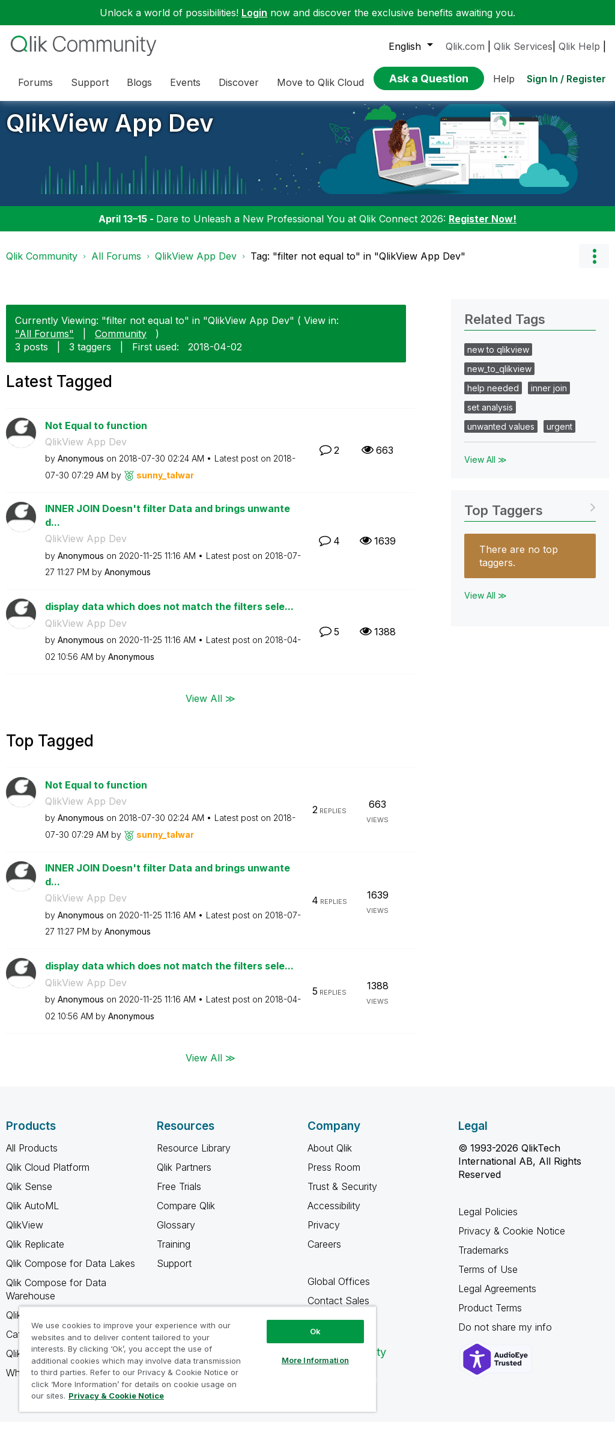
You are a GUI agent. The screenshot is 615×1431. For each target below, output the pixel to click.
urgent (559, 435)
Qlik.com (465, 46)
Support (174, 1272)
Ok (315, 1331)
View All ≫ (210, 707)
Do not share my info (506, 1336)
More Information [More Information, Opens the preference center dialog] (315, 1360)
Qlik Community (41, 265)
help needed (493, 397)
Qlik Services (523, 46)
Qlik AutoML (32, 1215)
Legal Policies (488, 1221)
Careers (324, 1253)
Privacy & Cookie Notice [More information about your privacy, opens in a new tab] (116, 1395)
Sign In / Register (566, 79)
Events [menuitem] (185, 82)
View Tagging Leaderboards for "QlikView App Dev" (530, 515)
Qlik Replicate (35, 1253)
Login (254, 13)
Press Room (334, 1176)
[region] (197, 1359)
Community (121, 343)
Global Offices (339, 1290)
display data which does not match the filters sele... (169, 615)
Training (173, 1253)
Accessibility (334, 1215)
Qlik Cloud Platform (47, 1176)
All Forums (116, 265)
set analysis (490, 416)
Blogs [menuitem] (139, 82)
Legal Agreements (497, 1298)
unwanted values (501, 435)
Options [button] (594, 265)
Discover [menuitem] (239, 82)
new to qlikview (498, 358)
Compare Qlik (186, 1215)
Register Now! (483, 228)
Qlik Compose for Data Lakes (70, 1272)
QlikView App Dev (109, 132)
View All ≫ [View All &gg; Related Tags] (485, 468)
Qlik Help (579, 46)
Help (504, 79)
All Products (32, 1157)
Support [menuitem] (90, 82)
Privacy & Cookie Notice (511, 1240)
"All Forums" (44, 343)
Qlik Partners (184, 1176)
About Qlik (330, 1157)
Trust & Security (342, 1195)
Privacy (324, 1234)
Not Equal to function (96, 435)
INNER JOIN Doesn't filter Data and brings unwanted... (167, 524)
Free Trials (179, 1195)
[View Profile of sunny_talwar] (165, 484)
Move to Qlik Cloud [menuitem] (320, 82)
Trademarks (483, 1259)
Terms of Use (488, 1278)
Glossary (176, 1234)
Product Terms (490, 1317)
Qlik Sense (29, 1195)
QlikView (24, 1234)
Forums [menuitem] (35, 82)
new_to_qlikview (499, 378)
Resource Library (194, 1157)
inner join (549, 397)
